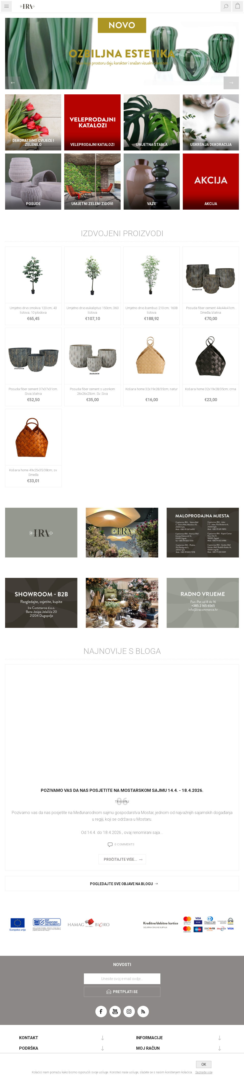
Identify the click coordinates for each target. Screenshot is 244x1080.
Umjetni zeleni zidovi (92, 204)
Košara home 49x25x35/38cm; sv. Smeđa (33, 472)
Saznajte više (203, 1072)
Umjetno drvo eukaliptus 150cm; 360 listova (93, 310)
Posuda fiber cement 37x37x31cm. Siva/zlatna (33, 391)
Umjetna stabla (152, 145)
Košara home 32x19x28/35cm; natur (151, 389)
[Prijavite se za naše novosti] (122, 978)
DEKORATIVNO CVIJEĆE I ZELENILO (33, 142)
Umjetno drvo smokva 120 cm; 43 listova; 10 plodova (33, 310)
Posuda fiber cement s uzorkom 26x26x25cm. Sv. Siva (92, 391)
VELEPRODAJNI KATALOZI (92, 145)
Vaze (151, 204)
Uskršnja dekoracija (211, 145)
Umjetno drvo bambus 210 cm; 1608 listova (151, 310)
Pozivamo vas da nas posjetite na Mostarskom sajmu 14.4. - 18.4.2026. (122, 790)
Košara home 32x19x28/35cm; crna (210, 389)
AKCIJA (210, 204)
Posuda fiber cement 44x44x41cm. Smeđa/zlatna (210, 310)
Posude (33, 204)
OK (203, 1064)
